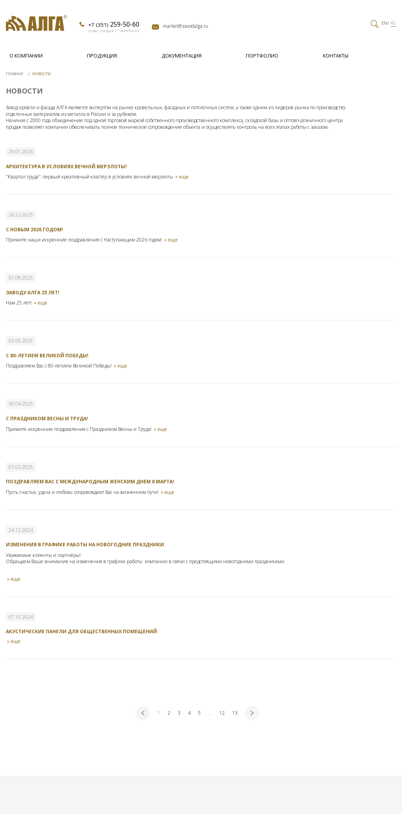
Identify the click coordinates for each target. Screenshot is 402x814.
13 (235, 713)
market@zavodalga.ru (185, 26)
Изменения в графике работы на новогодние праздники (85, 544)
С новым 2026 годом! (34, 229)
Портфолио (262, 55)
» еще (182, 177)
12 (222, 713)
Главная (15, 73)
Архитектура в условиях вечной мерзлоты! (66, 166)
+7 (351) (113, 24)
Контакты (335, 55)
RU (393, 23)
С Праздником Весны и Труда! (47, 418)
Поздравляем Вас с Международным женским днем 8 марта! (90, 481)
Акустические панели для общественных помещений (81, 631)
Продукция (102, 55)
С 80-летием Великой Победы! (47, 355)
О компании (26, 55)
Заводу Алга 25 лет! (32, 292)
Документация (182, 55)
